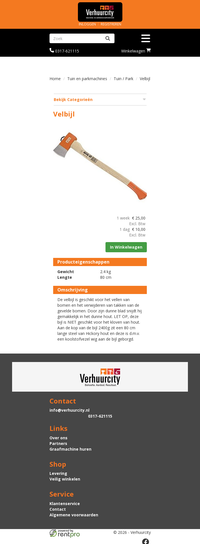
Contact (58, 508)
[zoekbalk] (75, 38)
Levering (58, 472)
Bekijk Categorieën (100, 99)
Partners (58, 442)
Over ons (59, 436)
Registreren (111, 24)
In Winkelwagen (126, 246)
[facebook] (146, 540)
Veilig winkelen (65, 478)
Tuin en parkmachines (87, 78)
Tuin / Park (123, 78)
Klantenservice (65, 502)
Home (55, 78)
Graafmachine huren (70, 448)
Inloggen (87, 24)
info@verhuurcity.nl (69, 409)
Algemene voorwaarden (74, 513)
